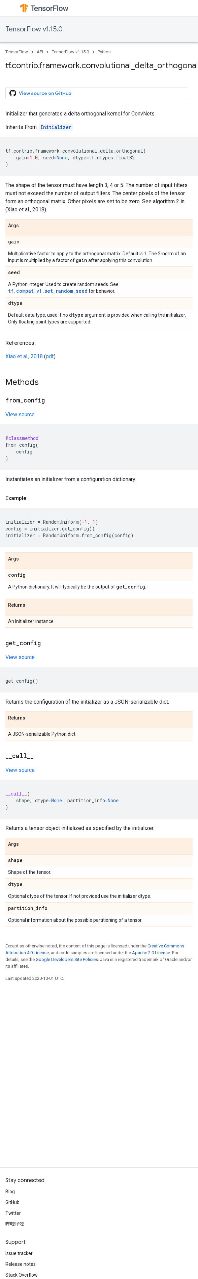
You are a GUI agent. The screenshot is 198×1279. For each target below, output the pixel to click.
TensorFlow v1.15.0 (34, 29)
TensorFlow (16, 51)
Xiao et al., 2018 (24, 356)
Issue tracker (19, 1253)
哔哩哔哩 (14, 1224)
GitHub (12, 1202)
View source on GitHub (40, 93)
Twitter (13, 1213)
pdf (50, 356)
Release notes (20, 1264)
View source (20, 414)
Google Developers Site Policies (67, 959)
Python (104, 51)
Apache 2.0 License (151, 952)
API (40, 51)
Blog (10, 1191)
